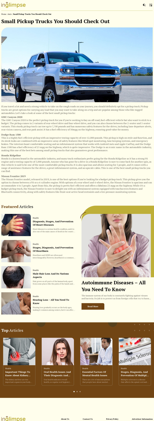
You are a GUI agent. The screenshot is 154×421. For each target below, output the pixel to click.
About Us (65, 419)
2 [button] (77, 392)
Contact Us (88, 419)
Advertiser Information (142, 419)
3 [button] (80, 392)
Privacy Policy (112, 419)
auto (10, 14)
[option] (19, 363)
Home (3, 14)
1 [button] (74, 392)
